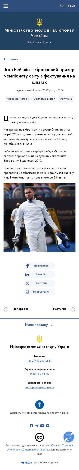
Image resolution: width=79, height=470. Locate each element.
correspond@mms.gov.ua (39, 387)
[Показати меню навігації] (5, 6)
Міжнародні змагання (18, 99)
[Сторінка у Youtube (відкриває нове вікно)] (42, 426)
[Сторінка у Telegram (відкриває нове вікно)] (37, 426)
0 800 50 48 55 (39, 374)
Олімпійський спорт (44, 99)
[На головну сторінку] (39, 30)
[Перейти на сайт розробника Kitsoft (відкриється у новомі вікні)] (27, 462)
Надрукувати (41, 291)
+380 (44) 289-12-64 (39, 360)
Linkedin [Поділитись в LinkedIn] (41, 274)
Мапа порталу (36, 325)
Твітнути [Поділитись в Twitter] (41, 283)
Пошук (70, 6)
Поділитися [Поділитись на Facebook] (41, 265)
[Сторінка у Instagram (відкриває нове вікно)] (48, 426)
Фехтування (66, 99)
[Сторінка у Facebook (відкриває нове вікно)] (31, 426)
